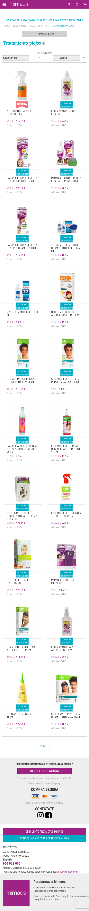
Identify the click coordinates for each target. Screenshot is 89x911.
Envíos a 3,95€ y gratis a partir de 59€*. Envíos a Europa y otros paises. (44, 20)
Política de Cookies (49, 899)
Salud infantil (38, 26)
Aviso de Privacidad (43, 896)
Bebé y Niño (20, 26)
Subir (43, 746)
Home (6, 26)
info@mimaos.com (68, 871)
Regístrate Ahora (44, 771)
